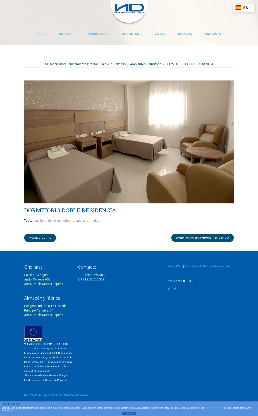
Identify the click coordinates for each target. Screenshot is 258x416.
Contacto (213, 33)
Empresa (66, 33)
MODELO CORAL (42, 237)
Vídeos (159, 33)
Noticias (185, 33)
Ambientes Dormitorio (145, 64)
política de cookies (214, 408)
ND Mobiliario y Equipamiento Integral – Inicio (77, 64)
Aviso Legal (193, 265)
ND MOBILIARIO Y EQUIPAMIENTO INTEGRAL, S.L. (51, 393)
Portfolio (119, 64)
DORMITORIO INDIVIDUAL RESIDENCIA (199, 237)
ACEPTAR (128, 414)
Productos (98, 33)
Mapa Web (175, 265)
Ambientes (132, 33)
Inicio (41, 33)
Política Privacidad (216, 265)
